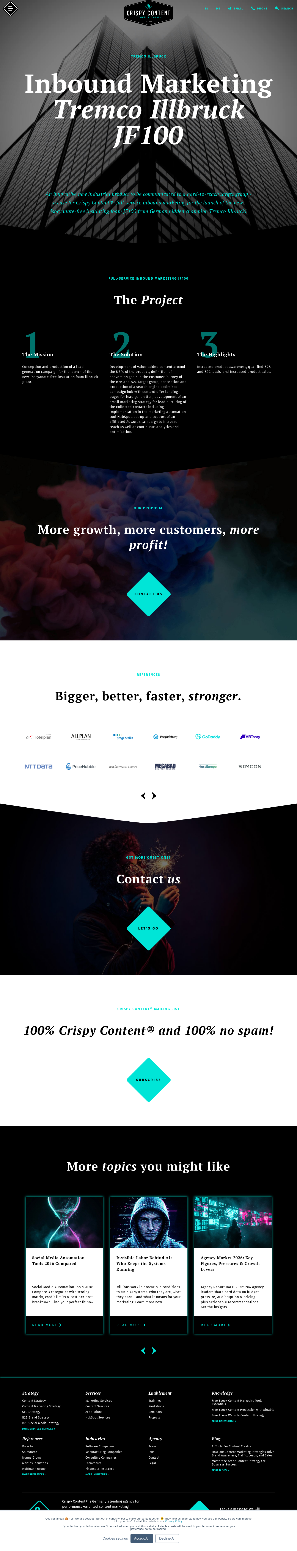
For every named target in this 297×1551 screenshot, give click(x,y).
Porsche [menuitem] (27, 1446)
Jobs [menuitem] (152, 1452)
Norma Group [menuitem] (31, 1457)
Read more (47, 1325)
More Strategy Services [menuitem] (37, 1428)
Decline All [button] (167, 1538)
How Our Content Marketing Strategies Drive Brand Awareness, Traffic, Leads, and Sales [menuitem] (243, 1453)
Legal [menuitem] (152, 1463)
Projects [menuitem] (154, 1417)
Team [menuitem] (152, 1446)
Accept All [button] (141, 1538)
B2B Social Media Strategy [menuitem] (41, 1423)
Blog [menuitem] (216, 1438)
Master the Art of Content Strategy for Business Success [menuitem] (239, 1462)
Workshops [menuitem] (156, 1406)
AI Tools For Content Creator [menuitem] (231, 1446)
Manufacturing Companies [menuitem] (104, 1452)
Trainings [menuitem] (155, 1401)
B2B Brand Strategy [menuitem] (36, 1417)
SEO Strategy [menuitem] (31, 1412)
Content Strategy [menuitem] (34, 1401)
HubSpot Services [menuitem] (97, 1417)
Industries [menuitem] (95, 1438)
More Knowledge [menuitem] (223, 1421)
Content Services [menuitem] (97, 1406)
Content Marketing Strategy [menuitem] (41, 1406)
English (210, 8)
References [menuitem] (32, 1438)
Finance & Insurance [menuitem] (100, 1469)
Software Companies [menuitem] (100, 1446)
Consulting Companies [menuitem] (101, 1457)
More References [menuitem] (33, 1474)
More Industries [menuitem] (96, 1474)
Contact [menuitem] (154, 1457)
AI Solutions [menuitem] (93, 1412)
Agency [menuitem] (155, 1438)
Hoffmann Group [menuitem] (34, 1469)
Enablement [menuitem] (160, 1393)
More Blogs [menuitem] (219, 1470)
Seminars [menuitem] (155, 1412)
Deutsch (222, 8)
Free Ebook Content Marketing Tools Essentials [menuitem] (237, 1402)
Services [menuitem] (93, 1393)
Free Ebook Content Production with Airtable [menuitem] (243, 1410)
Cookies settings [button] (115, 1538)
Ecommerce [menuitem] (93, 1463)
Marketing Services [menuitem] (98, 1401)
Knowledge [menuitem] (222, 1393)
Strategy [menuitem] (30, 1393)
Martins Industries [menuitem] (35, 1463)
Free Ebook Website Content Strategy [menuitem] (238, 1415)
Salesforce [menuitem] (29, 1452)
